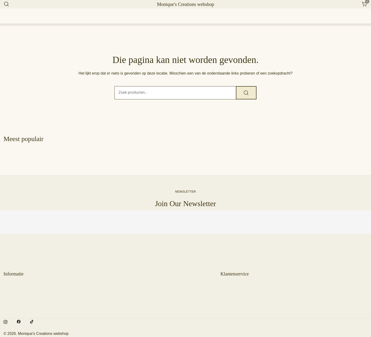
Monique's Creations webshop (185, 4)
